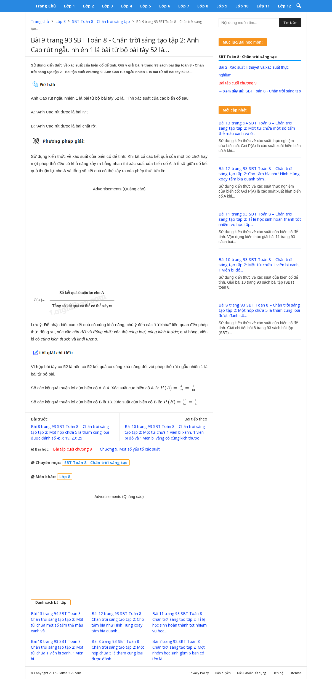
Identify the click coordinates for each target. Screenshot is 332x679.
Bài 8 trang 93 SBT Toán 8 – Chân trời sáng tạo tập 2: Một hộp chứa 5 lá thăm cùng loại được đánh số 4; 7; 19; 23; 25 (70, 432)
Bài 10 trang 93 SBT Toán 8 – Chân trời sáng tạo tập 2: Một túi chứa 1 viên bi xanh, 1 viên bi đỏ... (259, 265)
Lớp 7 (183, 6)
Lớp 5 (145, 6)
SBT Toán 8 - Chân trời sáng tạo (101, 21)
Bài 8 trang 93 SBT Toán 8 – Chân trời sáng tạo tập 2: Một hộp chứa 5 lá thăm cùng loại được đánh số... (259, 310)
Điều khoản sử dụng (251, 673)
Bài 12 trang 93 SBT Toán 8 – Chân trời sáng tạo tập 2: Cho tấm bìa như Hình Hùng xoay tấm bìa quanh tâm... (259, 174)
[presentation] (178, 388)
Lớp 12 (284, 6)
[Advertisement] (119, 237)
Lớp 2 (88, 6)
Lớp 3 (107, 6)
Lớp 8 (202, 6)
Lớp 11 (263, 6)
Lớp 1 (69, 6)
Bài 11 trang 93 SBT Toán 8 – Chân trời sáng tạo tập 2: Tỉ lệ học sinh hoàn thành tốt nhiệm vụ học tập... (260, 219)
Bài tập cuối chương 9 (72, 449)
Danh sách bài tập (50, 602)
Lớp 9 (221, 6)
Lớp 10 (241, 6)
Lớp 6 (164, 6)
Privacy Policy (198, 673)
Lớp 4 (126, 6)
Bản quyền (223, 673)
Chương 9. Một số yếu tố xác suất (130, 449)
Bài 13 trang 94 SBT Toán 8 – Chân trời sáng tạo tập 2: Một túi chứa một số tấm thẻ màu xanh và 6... (257, 128)
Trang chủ (45, 6)
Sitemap (295, 673)
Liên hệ (277, 673)
